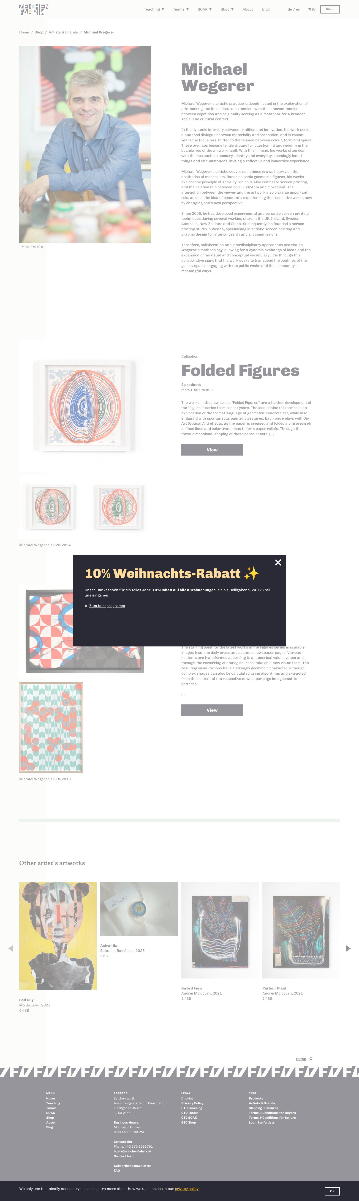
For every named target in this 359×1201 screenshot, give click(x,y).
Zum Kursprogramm (107, 606)
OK (332, 1191)
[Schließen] (278, 562)
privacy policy (187, 1189)
